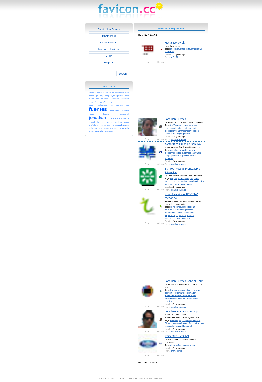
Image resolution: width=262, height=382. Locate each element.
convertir (194, 298)
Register (109, 62)
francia (198, 153)
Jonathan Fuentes (175, 119)
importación (181, 215)
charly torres (176, 351)
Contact (160, 378)
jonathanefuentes (190, 128)
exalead (179, 326)
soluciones (169, 210)
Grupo (168, 156)
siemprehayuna (172, 131)
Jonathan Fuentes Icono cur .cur (184, 281)
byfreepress (184, 131)
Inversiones (170, 218)
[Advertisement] (69, 80)
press (196, 178)
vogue (195, 125)
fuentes (181, 49)
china (172, 207)
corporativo (184, 156)
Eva (191, 178)
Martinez (184, 181)
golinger (183, 184)
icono (180, 290)
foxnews (200, 323)
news (186, 178)
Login (109, 55)
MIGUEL (175, 57)
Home (119, 378)
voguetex (194, 131)
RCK (178, 218)
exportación (170, 215)
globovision (170, 326)
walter (167, 181)
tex (171, 125)
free (175, 178)
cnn (186, 323)
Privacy (134, 378)
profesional (190, 207)
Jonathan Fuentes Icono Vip (181, 311)
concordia (169, 51)
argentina (196, 150)
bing (175, 323)
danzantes (190, 345)
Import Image (108, 35)
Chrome (168, 323)
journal (181, 178)
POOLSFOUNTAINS (177, 336)
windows (174, 320)
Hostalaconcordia (175, 42)
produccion (170, 128)
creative (186, 290)
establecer (185, 218)
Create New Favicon (108, 29)
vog (174, 134)
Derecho (185, 293)
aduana (190, 215)
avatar (185, 153)
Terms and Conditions (147, 378)
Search (123, 73)
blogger (168, 153)
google (185, 320)
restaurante (191, 49)
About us (126, 378)
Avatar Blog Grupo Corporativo (183, 143)
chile (176, 150)
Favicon (173, 290)
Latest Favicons (109, 42)
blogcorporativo (183, 134)
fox (180, 320)
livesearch (187, 326)
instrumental (170, 212)
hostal (175, 49)
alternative (175, 181)
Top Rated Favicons (109, 49)
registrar (168, 301)
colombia (187, 150)
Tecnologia (178, 125)
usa (171, 150)
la (171, 49)
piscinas (173, 345)
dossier (190, 184)
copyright (177, 293)
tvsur (177, 184)
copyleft (168, 293)
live (171, 178)
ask (199, 320)
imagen (192, 293)
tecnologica (182, 212)
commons (195, 290)
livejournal (169, 184)
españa (191, 153)
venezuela (176, 153)
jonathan (188, 125)
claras (199, 49)
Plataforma (180, 210)
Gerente (168, 134)
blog (181, 150)
